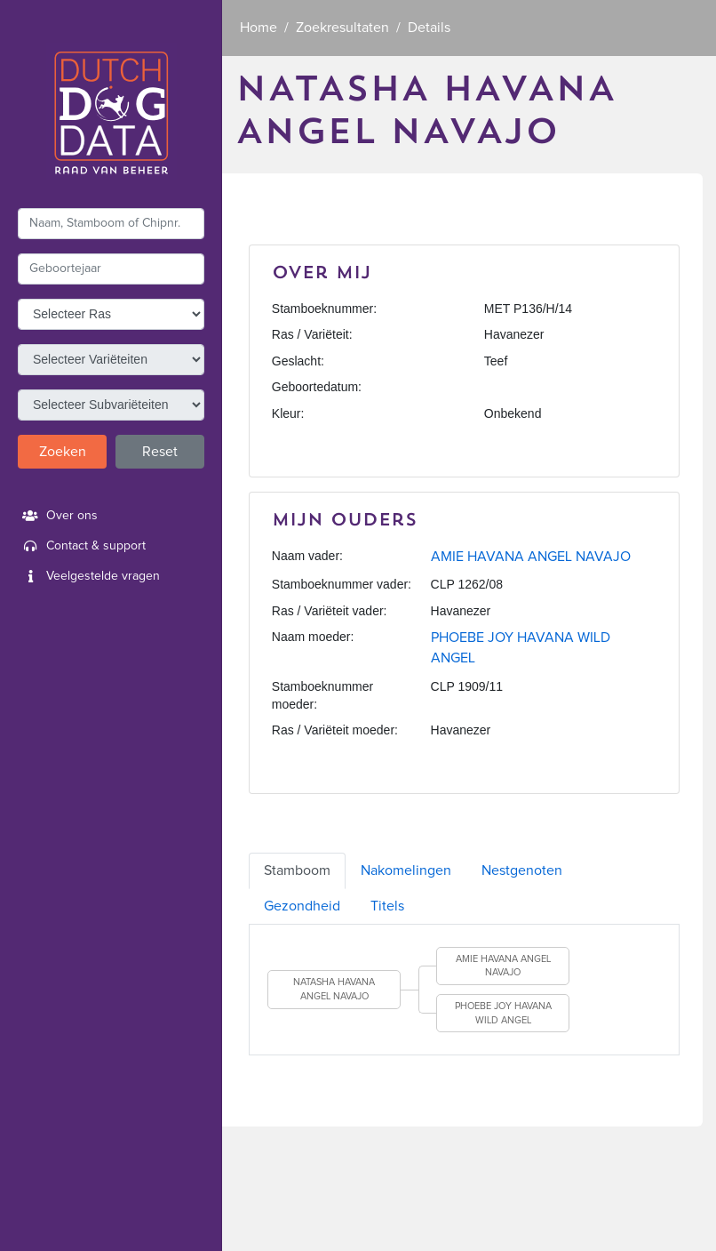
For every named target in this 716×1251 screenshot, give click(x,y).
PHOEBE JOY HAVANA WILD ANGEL (503, 1013)
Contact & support (82, 546)
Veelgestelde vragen (89, 576)
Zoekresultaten (342, 27)
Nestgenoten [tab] (521, 870)
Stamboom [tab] (297, 870)
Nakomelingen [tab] (406, 870)
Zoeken (62, 452)
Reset (160, 452)
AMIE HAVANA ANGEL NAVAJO (531, 556)
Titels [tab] (387, 906)
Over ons (58, 515)
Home (258, 27)
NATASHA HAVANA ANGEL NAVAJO (334, 989)
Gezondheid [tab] (302, 906)
